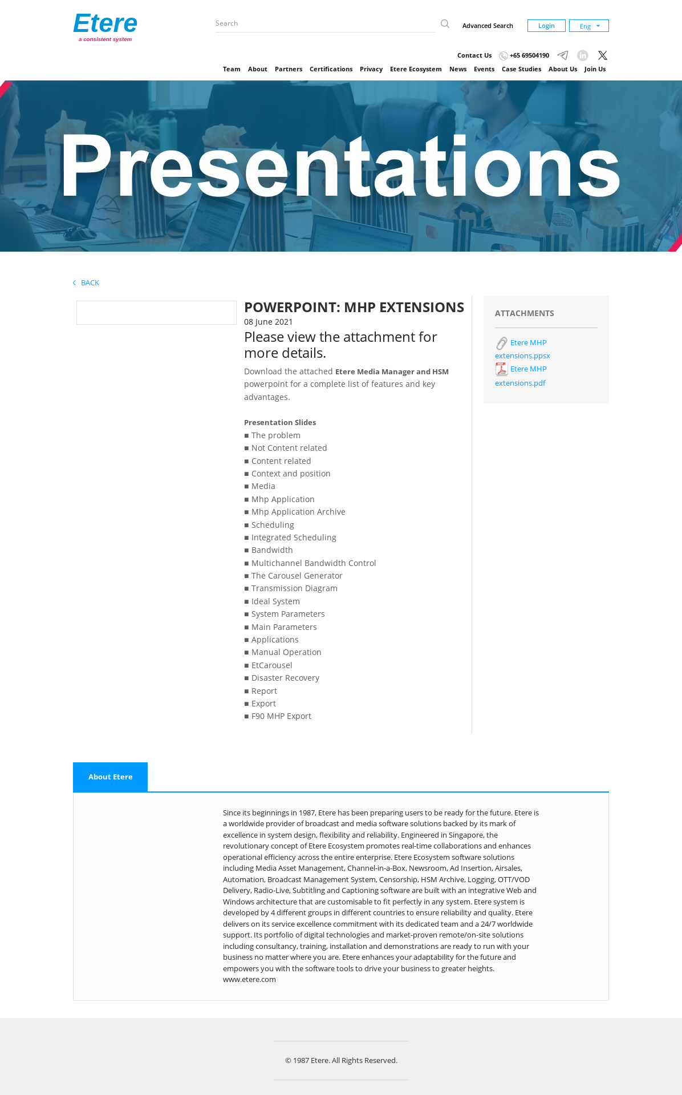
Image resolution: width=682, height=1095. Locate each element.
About (257, 68)
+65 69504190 (524, 55)
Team (232, 68)
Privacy (371, 68)
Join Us (595, 68)
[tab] (110, 777)
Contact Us (474, 55)
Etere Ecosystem (416, 68)
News (457, 68)
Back (86, 282)
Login (546, 25)
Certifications (331, 68)
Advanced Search (487, 25)
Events (484, 68)
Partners (288, 68)
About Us (563, 68)
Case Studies (521, 68)
